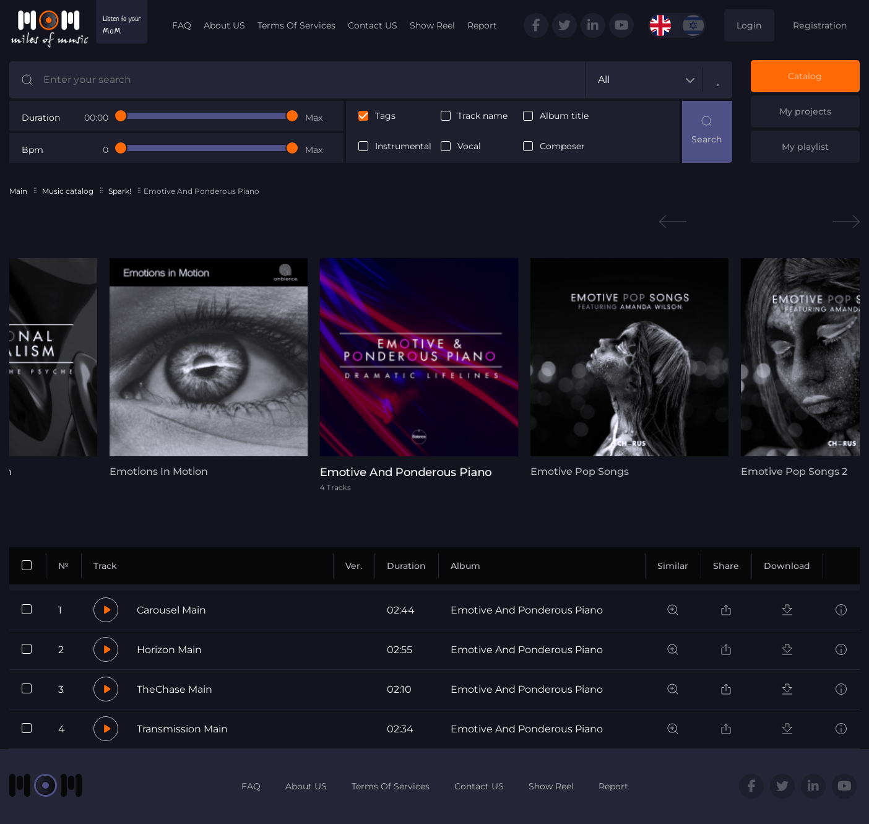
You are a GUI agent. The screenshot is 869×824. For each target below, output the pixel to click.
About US (224, 25)
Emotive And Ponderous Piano (527, 610)
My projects (805, 111)
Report (482, 25)
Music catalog (67, 191)
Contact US (372, 25)
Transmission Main (182, 729)
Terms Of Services (296, 25)
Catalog (805, 76)
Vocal (469, 146)
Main (18, 191)
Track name (482, 116)
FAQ (181, 25)
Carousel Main (171, 610)
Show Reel (432, 25)
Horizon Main (169, 650)
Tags (385, 116)
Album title (564, 116)
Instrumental (403, 146)
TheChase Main (174, 689)
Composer (562, 146)
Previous (672, 221)
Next (846, 221)
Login (749, 25)
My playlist (805, 146)
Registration (820, 25)
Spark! (119, 191)
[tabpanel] (209, 367)
